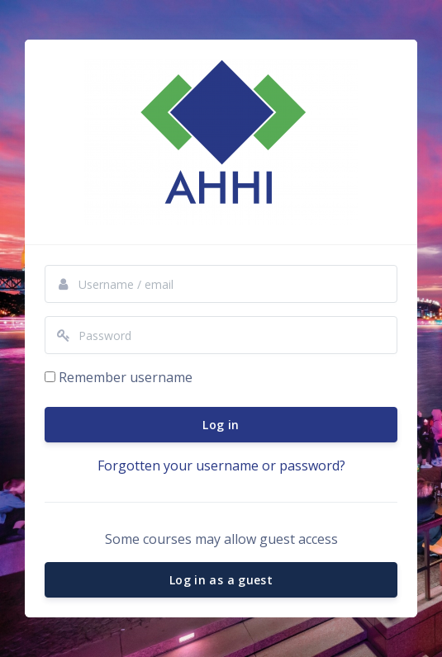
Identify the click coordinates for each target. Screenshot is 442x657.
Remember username (125, 377)
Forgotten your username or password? (221, 465)
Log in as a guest (221, 580)
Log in (220, 424)
